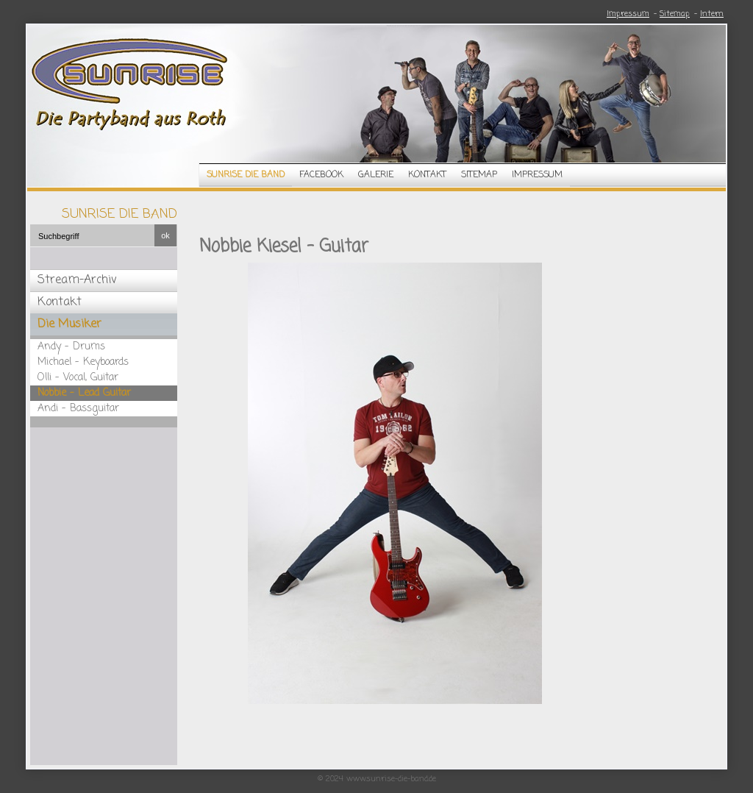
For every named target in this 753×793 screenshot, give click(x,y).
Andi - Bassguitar (78, 408)
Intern (712, 14)
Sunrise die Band (246, 175)
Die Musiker (69, 324)
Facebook (321, 175)
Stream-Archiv (77, 280)
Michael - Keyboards (83, 362)
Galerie (375, 175)
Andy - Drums (71, 347)
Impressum (628, 14)
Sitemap (675, 14)
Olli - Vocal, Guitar (78, 377)
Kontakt (427, 175)
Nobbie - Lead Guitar (84, 393)
